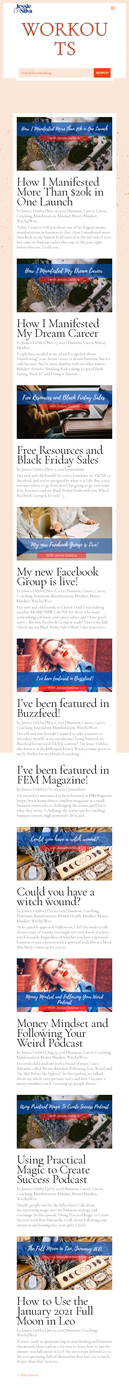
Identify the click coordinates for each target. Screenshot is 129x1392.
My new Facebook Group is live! (58, 576)
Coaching (24, 215)
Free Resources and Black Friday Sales (60, 454)
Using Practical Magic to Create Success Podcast (53, 1169)
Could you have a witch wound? (56, 896)
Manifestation (45, 215)
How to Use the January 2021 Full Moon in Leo (55, 1310)
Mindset (64, 215)
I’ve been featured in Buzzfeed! (63, 708)
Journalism (75, 469)
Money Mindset (84, 215)
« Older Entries (27, 1375)
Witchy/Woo (27, 221)
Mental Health (69, 915)
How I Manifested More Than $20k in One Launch (60, 191)
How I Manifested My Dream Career (58, 328)
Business (75, 210)
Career (89, 210)
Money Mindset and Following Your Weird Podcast (62, 1033)
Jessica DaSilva (32, 210)
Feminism (42, 595)
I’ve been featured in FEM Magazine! (63, 774)
